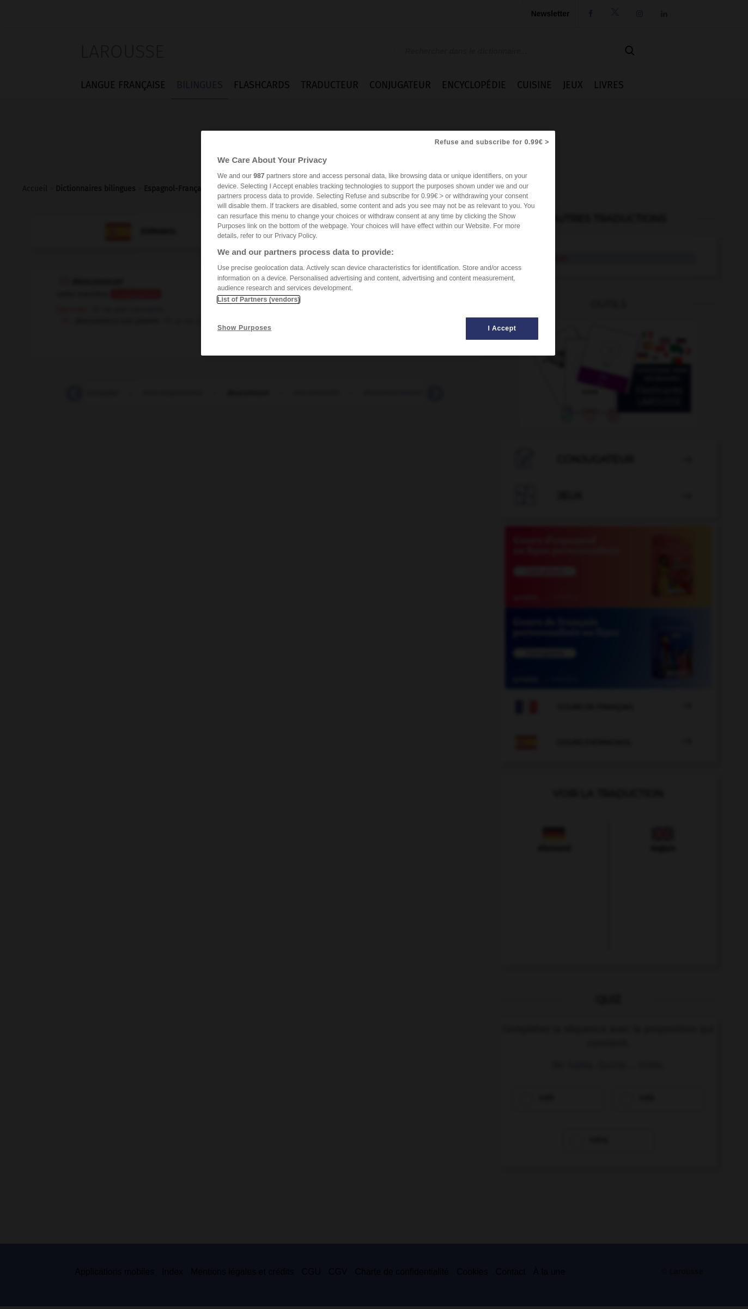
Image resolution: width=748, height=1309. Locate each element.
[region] (378, 243)
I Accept (502, 328)
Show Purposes (244, 328)
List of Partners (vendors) (258, 299)
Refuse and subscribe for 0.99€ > (492, 142)
